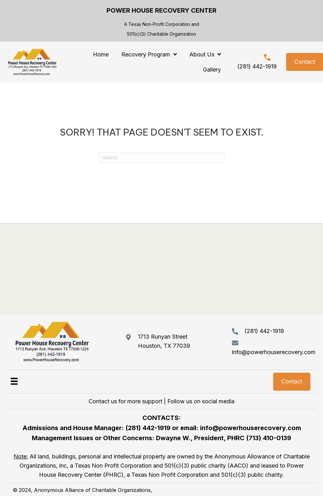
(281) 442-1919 (257, 66)
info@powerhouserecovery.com (273, 352)
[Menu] (14, 380)
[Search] (162, 157)
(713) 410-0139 (268, 438)
